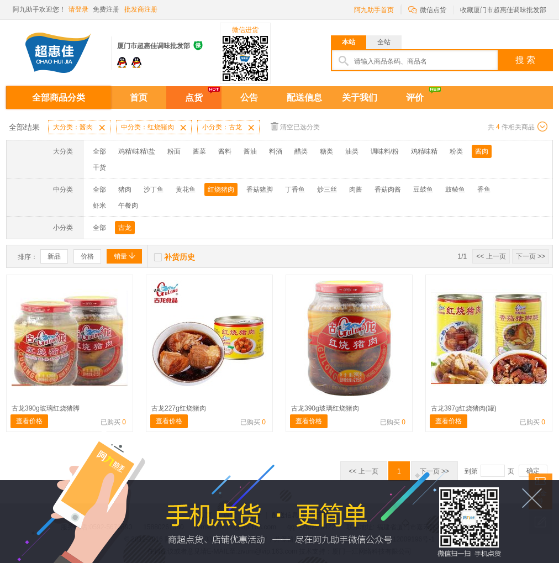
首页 (138, 97)
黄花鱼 (186, 189)
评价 (415, 97)
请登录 (78, 9)
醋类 (301, 151)
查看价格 (29, 421)
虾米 (99, 205)
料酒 (275, 151)
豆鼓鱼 (423, 189)
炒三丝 (327, 189)
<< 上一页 (490, 256)
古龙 (124, 227)
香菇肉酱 (388, 189)
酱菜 (199, 151)
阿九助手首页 (374, 10)
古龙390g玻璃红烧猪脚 (46, 408)
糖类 (326, 151)
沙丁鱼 (154, 189)
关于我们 (359, 97)
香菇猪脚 (259, 189)
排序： (28, 257)
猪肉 (124, 189)
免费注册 (106, 9)
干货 (99, 167)
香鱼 (484, 189)
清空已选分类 (295, 126)
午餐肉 (128, 205)
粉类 (456, 151)
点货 (194, 97)
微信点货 (427, 9)
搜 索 (525, 60)
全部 (99, 151)
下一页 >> (530, 256)
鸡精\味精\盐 (136, 151)
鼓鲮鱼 (455, 189)
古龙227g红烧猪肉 (178, 408)
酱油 (250, 151)
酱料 (224, 151)
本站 (348, 42)
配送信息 (304, 97)
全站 (384, 42)
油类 (351, 151)
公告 (249, 97)
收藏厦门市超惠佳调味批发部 (503, 10)
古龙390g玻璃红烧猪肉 (325, 408)
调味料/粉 (385, 151)
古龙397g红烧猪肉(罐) (464, 408)
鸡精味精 (424, 151)
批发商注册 (140, 9)
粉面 (174, 151)
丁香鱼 (295, 189)
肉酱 (355, 189)
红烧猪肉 (221, 189)
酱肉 (481, 151)
